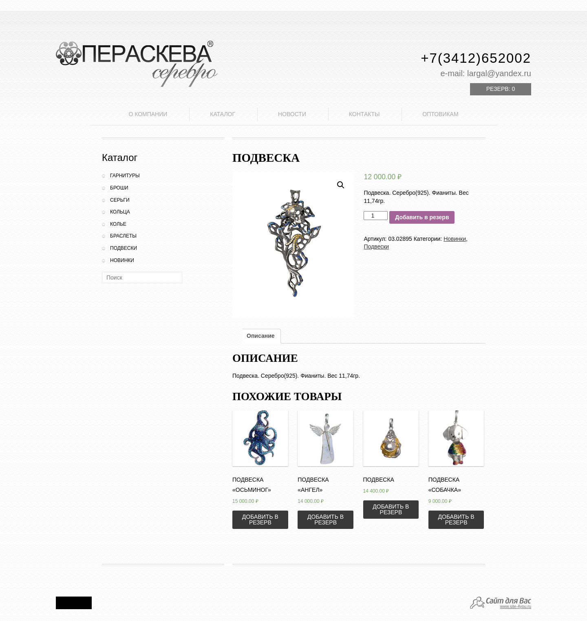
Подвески (123, 248)
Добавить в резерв (422, 217)
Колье (118, 224)
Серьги (120, 200)
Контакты (364, 114)
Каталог (222, 114)
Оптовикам (440, 114)
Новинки (122, 260)
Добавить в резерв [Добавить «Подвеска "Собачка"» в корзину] (456, 519)
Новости (292, 114)
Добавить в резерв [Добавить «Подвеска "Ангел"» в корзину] (325, 519)
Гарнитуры (125, 175)
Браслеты (123, 236)
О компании (147, 114)
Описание (261, 336)
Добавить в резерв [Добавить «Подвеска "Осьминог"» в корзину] (260, 519)
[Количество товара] (376, 215)
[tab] (261, 336)
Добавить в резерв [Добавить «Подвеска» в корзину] (391, 509)
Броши (119, 188)
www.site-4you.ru (515, 606)
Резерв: (500, 89)
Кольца (120, 212)
